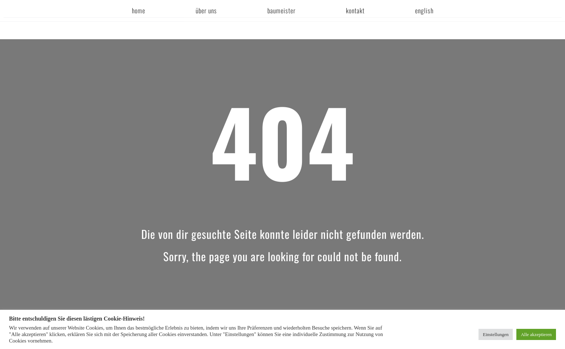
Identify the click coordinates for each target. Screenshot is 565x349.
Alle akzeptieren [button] (536, 334)
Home (138, 10)
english (424, 10)
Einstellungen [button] (496, 334)
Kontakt (355, 10)
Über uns (206, 10)
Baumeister (281, 10)
